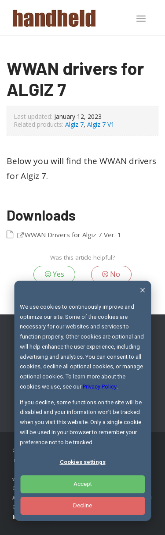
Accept (82, 484)
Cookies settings (83, 462)
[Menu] (141, 18)
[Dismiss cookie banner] (142, 291)
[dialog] (82, 401)
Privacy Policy (100, 386)
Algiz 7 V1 (100, 124)
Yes (54, 274)
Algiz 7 (74, 124)
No (111, 274)
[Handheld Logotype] (68, 17)
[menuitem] (141, 19)
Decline (82, 505)
